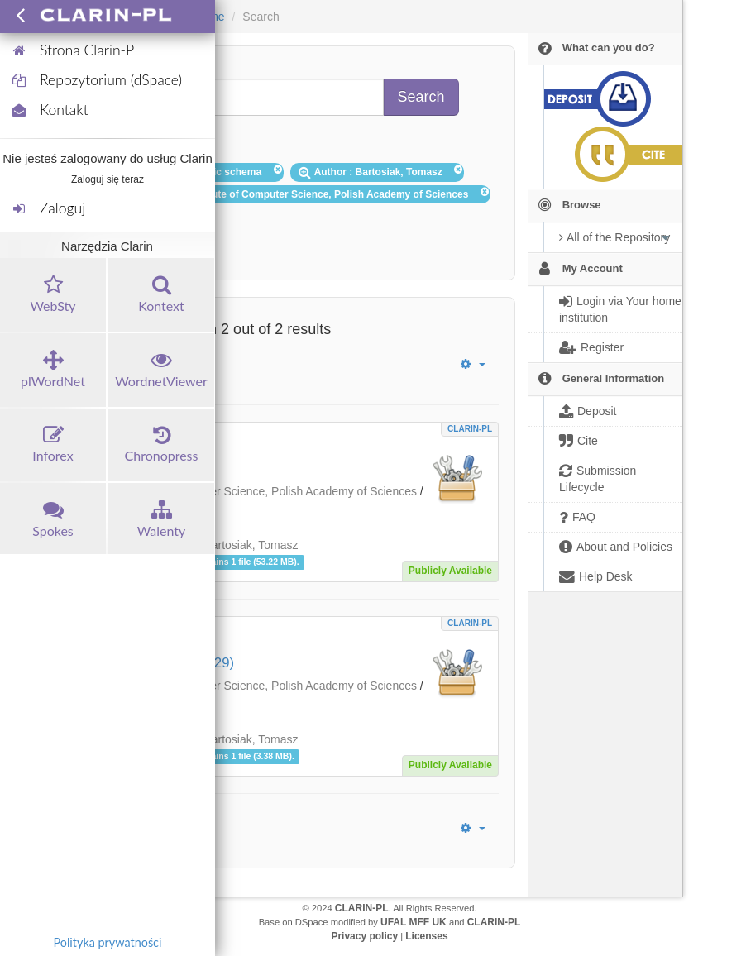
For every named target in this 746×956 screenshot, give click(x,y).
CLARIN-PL (469, 428)
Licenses (426, 936)
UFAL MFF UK (413, 922)
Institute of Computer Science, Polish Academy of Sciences (265, 491)
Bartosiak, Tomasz (250, 545)
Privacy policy (364, 936)
